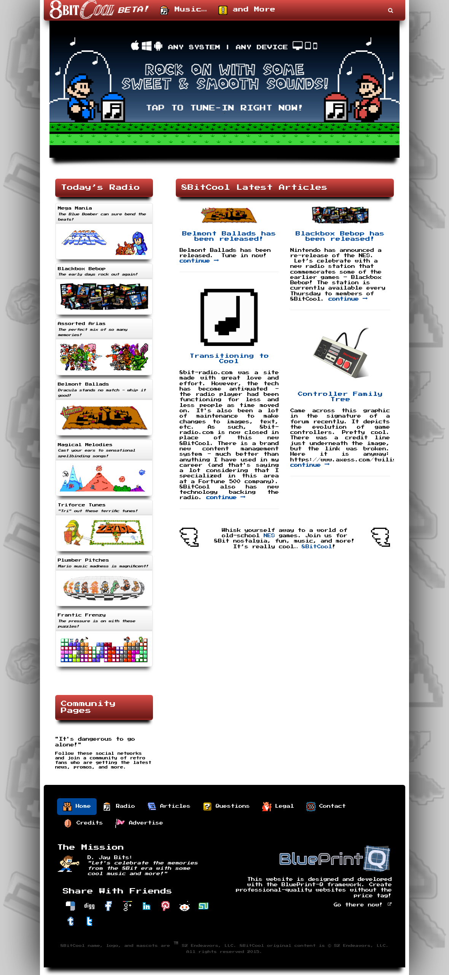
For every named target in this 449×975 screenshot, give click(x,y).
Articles (169, 806)
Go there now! (363, 905)
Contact (326, 806)
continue (199, 261)
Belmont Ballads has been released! (229, 236)
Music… (183, 10)
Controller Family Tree (340, 397)
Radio (119, 806)
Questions (226, 806)
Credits (83, 823)
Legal (278, 806)
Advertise (139, 823)
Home (77, 806)
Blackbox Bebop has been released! (340, 236)
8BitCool (317, 547)
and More (246, 10)
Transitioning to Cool (229, 359)
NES (269, 536)
